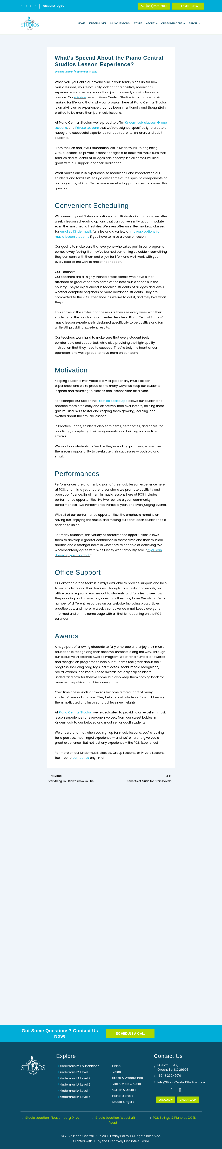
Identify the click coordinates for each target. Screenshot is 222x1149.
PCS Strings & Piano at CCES (172, 1117)
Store (138, 23)
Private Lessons (87, 128)
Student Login (53, 6)
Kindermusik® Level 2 (75, 1078)
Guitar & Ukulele (124, 1090)
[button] (22, 6)
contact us (80, 758)
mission (80, 97)
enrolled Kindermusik (76, 231)
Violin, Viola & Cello (126, 1084)
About (150, 23)
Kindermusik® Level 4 (75, 1090)
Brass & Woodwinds (127, 1078)
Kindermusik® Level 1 (74, 1072)
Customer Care (171, 23)
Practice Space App (112, 401)
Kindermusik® (97, 23)
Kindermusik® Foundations (79, 1066)
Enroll (193, 23)
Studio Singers (123, 1102)
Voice (116, 1072)
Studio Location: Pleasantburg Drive (50, 1117)
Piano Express (122, 1096)
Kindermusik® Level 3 (75, 1084)
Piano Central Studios (75, 712)
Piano (116, 1066)
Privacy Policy (119, 1136)
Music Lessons (120, 23)
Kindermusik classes (140, 122)
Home (81, 23)
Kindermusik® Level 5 (75, 1097)
